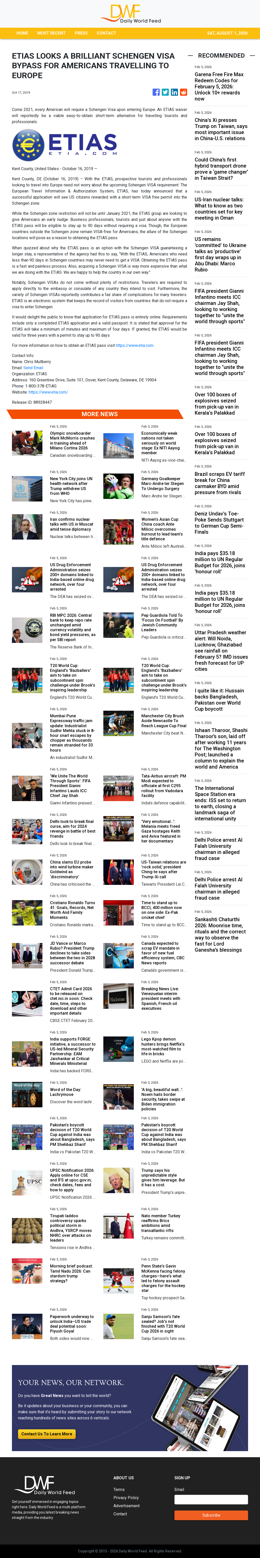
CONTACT (106, 33)
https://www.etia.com (134, 345)
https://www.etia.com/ (48, 392)
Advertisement (126, 1505)
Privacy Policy (126, 1497)
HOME (22, 33)
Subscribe (211, 1515)
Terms (119, 1489)
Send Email (33, 367)
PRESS (81, 33)
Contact (120, 1514)
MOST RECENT (51, 33)
